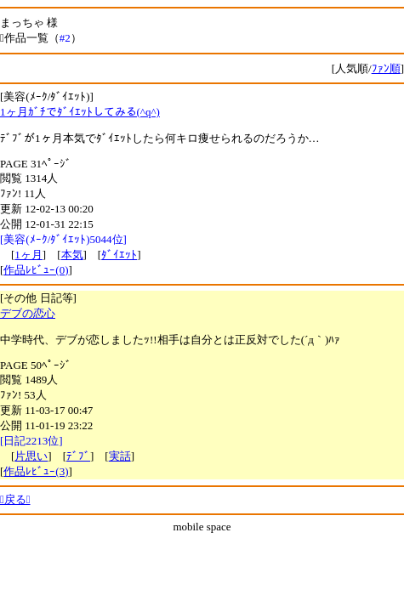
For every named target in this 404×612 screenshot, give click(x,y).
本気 (72, 254)
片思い (31, 456)
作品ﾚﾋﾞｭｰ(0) (35, 270)
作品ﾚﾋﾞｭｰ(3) (35, 471)
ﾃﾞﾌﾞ (78, 456)
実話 (120, 456)
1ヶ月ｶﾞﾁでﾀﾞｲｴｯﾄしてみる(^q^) (80, 111)
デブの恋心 (27, 313)
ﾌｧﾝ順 (386, 68)
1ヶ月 (28, 254)
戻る (15, 499)
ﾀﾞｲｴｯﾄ (119, 254)
